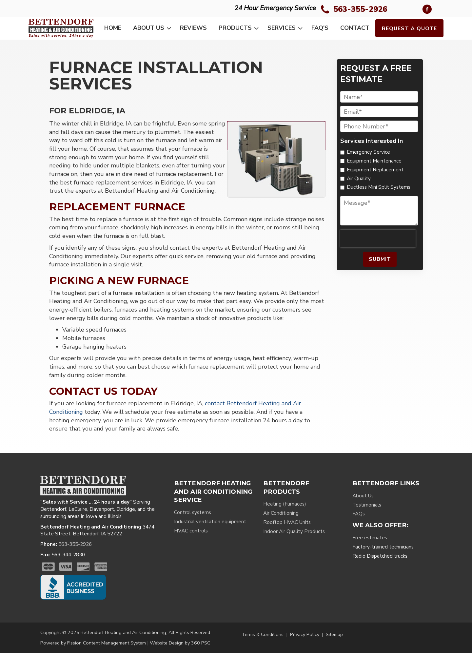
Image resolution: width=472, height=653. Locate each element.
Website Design (167, 643)
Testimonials (366, 505)
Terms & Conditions (263, 634)
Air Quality (359, 178)
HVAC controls (191, 531)
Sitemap (334, 634)
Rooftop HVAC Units (287, 522)
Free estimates (369, 537)
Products (240, 28)
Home (112, 28)
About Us (153, 28)
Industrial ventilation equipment (210, 521)
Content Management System (114, 643)
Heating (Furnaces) (284, 504)
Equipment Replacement (375, 169)
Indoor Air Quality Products (294, 531)
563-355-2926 (360, 9)
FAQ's (319, 28)
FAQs (358, 513)
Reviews (193, 28)
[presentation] (378, 238)
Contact (354, 28)
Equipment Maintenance (374, 161)
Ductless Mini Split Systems (378, 187)
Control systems (192, 512)
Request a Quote (409, 28)
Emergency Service (368, 152)
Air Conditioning (281, 513)
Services (286, 28)
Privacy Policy (304, 634)
